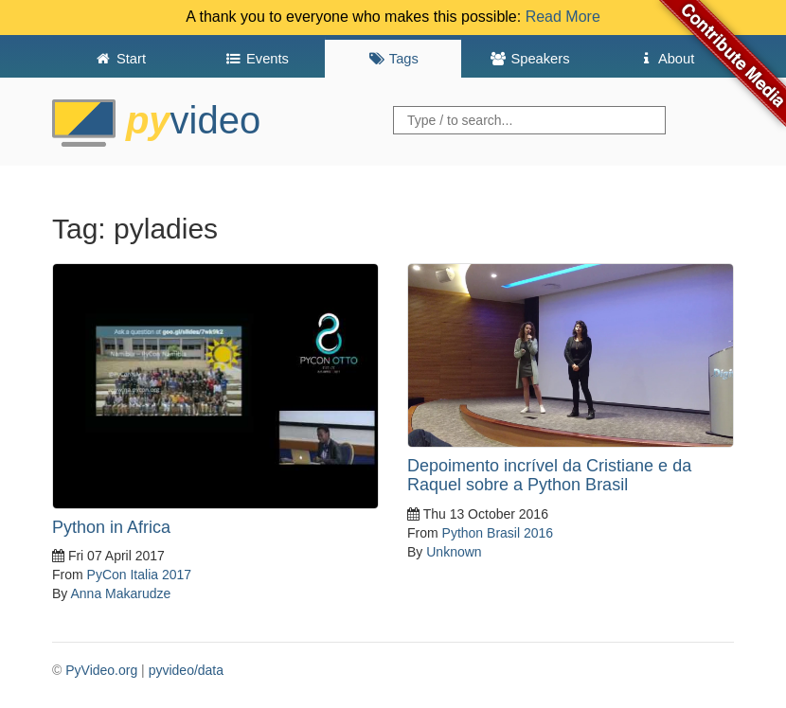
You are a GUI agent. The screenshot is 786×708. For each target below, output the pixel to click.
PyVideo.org (101, 670)
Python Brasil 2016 (498, 532)
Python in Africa (111, 527)
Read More (563, 17)
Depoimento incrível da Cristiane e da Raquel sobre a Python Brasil (549, 475)
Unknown (453, 551)
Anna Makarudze (120, 593)
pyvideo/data (186, 670)
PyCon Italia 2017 (139, 574)
